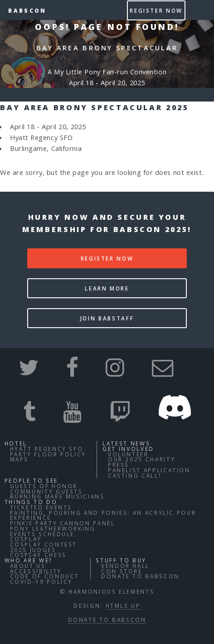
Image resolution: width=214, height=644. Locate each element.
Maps (19, 459)
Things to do (31, 501)
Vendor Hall (125, 565)
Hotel (16, 443)
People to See (31, 480)
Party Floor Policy (48, 454)
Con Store (121, 571)
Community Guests (46, 491)
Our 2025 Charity (141, 459)
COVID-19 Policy (41, 581)
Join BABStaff (107, 318)
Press (118, 464)
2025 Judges (33, 549)
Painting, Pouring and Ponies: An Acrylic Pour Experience (103, 515)
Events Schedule (42, 533)
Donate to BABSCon (140, 576)
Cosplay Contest (44, 544)
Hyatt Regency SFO (46, 448)
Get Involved (128, 448)
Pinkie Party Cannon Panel (62, 523)
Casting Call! (134, 475)
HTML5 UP (123, 605)
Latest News (126, 443)
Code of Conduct (45, 576)
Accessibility (36, 571)
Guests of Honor (44, 485)
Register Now (156, 10)
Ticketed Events (41, 507)
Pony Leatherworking (53, 528)
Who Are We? (28, 560)
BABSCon (27, 10)
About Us (28, 565)
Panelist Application (149, 470)
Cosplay (26, 538)
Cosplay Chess (38, 554)
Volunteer (128, 454)
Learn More (107, 288)
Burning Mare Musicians (57, 496)
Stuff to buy (121, 560)
